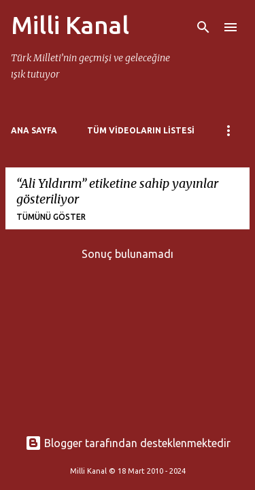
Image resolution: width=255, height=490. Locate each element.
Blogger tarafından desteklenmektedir (128, 443)
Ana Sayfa (34, 130)
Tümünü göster (51, 216)
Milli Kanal (70, 25)
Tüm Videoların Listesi (140, 130)
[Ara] (203, 27)
